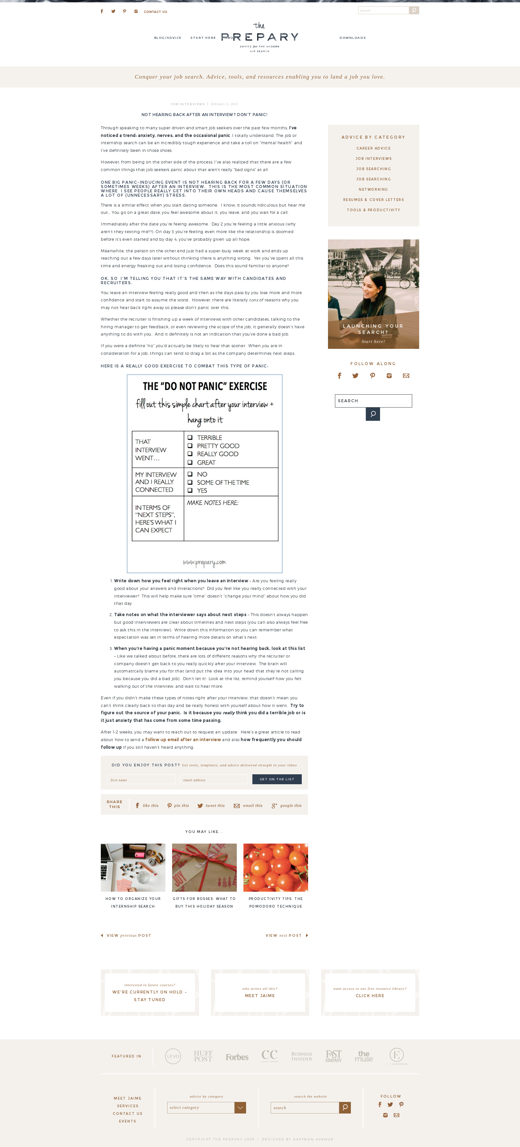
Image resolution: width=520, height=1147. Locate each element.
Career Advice (374, 148)
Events (127, 1121)
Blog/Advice (168, 37)
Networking (373, 189)
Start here (203, 37)
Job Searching (373, 169)
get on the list (277, 779)
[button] (414, 10)
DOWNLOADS (353, 37)
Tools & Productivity (373, 210)
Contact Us (128, 1114)
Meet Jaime (128, 1098)
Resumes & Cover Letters (373, 200)
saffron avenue (313, 1139)
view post (129, 935)
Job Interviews (188, 104)
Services (128, 1106)
